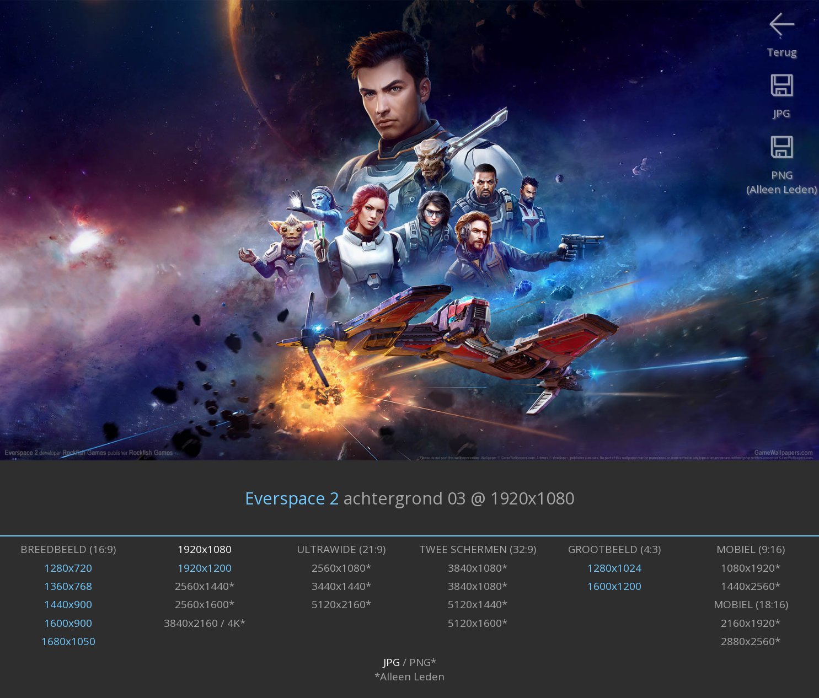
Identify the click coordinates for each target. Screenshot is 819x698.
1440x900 (68, 604)
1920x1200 (205, 568)
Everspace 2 (292, 497)
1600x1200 (614, 586)
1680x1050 (68, 641)
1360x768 (68, 586)
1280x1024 (614, 568)
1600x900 (68, 623)
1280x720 (68, 568)
